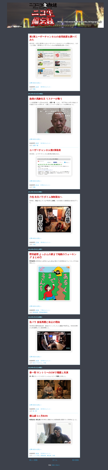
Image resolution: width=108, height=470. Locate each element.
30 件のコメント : (46, 87)
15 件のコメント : (46, 409)
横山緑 (49, 455)
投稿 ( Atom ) (56, 465)
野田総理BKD (43, 312)
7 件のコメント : (46, 310)
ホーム (54, 460)
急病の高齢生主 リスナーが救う (45, 99)
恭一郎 (35, 411)
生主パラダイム (38, 363)
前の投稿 (75, 460)
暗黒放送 (43, 455)
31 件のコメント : (46, 143)
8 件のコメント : (46, 185)
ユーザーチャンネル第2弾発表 (45, 150)
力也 (34, 244)
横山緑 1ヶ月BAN (38, 416)
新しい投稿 (33, 460)
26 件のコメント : (46, 242)
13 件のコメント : (46, 360)
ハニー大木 (36, 455)
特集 (34, 89)
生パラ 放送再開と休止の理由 (44, 322)
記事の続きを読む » (35, 83)
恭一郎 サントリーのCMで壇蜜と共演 (48, 372)
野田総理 (35, 312)
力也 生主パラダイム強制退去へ (45, 197)
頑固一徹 (35, 145)
